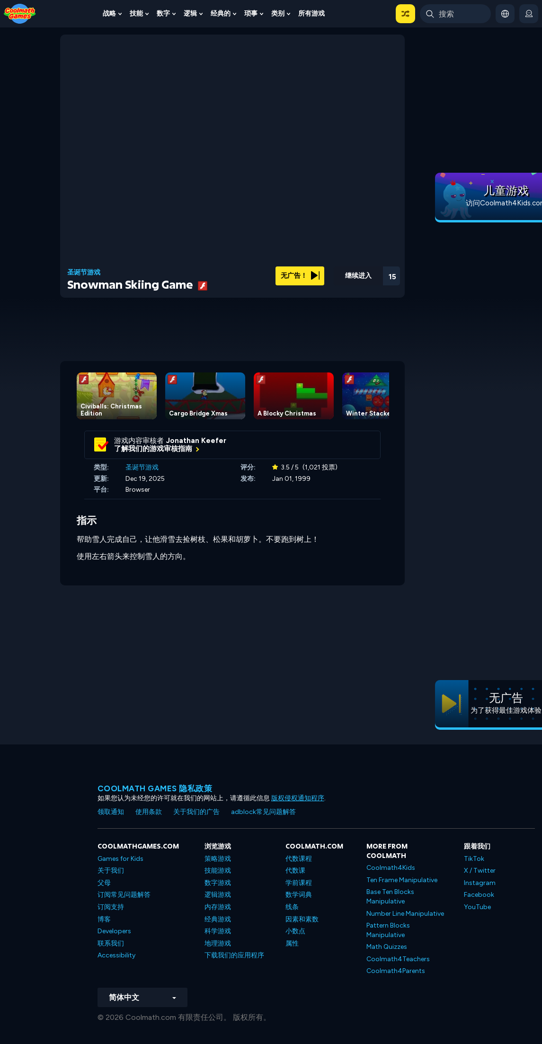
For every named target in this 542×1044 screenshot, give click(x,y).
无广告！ (300, 275)
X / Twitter (480, 871)
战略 (109, 13)
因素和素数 (302, 919)
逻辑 (190, 13)
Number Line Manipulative (405, 914)
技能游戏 (217, 871)
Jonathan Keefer (196, 440)
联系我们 (111, 943)
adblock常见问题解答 (263, 812)
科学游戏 (217, 931)
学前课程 (298, 883)
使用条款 (148, 812)
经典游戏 (217, 919)
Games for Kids (120, 859)
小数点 (295, 931)
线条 (292, 907)
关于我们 (111, 871)
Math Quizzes (386, 947)
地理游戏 (217, 943)
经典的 (221, 13)
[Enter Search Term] (455, 13)
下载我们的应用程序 (234, 955)
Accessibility (116, 955)
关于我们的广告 (196, 812)
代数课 (295, 871)
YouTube (477, 907)
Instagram (480, 883)
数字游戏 (217, 883)
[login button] (528, 13)
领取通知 (111, 812)
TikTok (474, 859)
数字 (163, 13)
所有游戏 (311, 13)
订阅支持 (111, 907)
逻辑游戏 (217, 895)
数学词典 (298, 895)
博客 (104, 919)
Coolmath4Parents (395, 971)
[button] (405, 13)
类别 (277, 13)
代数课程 (298, 859)
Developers (114, 931)
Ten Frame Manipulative (401, 880)
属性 (292, 943)
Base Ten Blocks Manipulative (390, 896)
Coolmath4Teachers (398, 959)
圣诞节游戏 (83, 272)
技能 (136, 13)
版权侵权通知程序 (297, 798)
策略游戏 (217, 859)
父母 (104, 883)
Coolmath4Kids (390, 868)
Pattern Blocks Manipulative (388, 930)
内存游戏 (217, 907)
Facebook (479, 895)
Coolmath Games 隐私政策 (155, 788)
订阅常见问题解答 (124, 895)
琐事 (251, 13)
